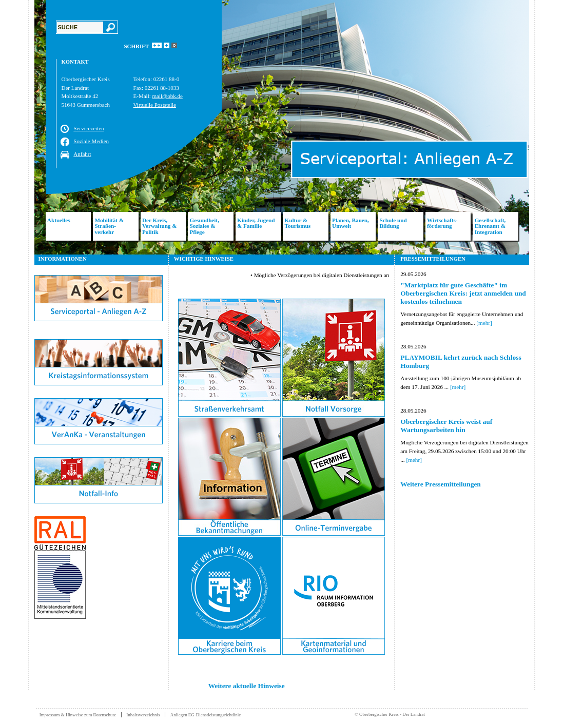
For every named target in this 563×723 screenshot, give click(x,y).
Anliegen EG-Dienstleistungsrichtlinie (205, 714)
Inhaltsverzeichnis (143, 714)
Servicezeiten (88, 128)
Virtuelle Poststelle (154, 105)
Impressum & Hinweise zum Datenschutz (78, 714)
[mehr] (484, 323)
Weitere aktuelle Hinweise (246, 686)
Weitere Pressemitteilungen (440, 484)
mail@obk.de (167, 96)
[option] (281, 127)
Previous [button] (27, 127)
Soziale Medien (91, 141)
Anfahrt (82, 154)
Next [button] (537, 127)
